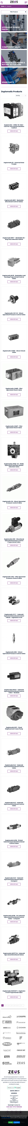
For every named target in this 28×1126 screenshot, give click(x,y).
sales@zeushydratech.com (14, 1109)
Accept (10, 1122)
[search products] (2, 2)
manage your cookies (5, 1117)
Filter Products (14, 12)
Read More (16, 1122)
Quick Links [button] (14, 1090)
